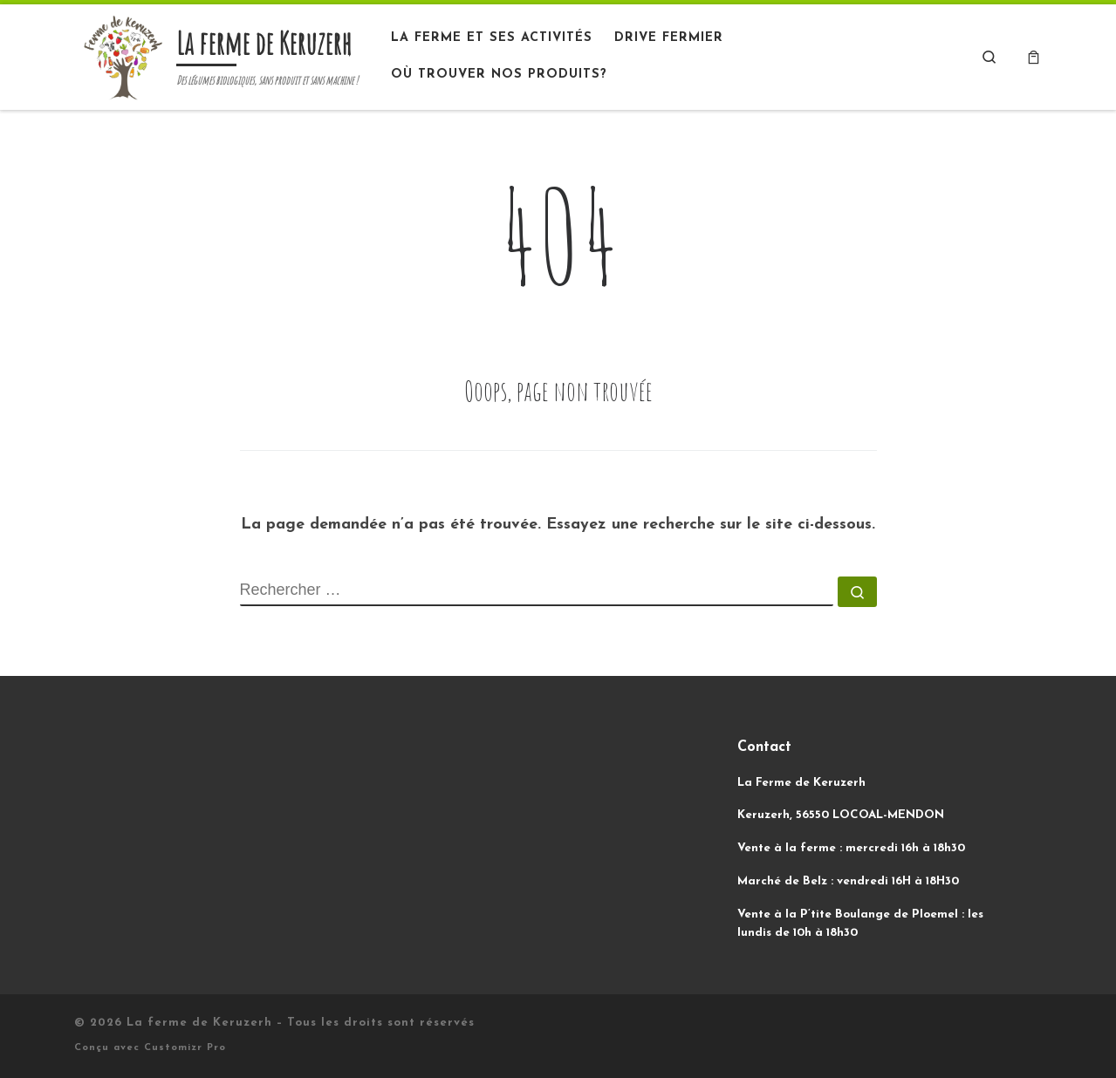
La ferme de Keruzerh (199, 1022)
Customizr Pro (185, 1048)
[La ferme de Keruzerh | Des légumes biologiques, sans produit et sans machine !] (122, 55)
